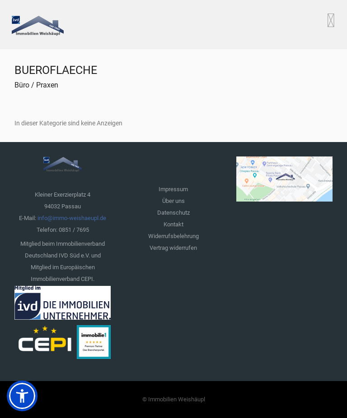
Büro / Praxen (36, 85)
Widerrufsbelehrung (173, 236)
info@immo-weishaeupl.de (72, 218)
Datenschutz (173, 212)
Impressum (173, 189)
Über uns (173, 201)
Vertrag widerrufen (173, 247)
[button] (22, 396)
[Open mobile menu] (331, 20)
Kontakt (173, 224)
